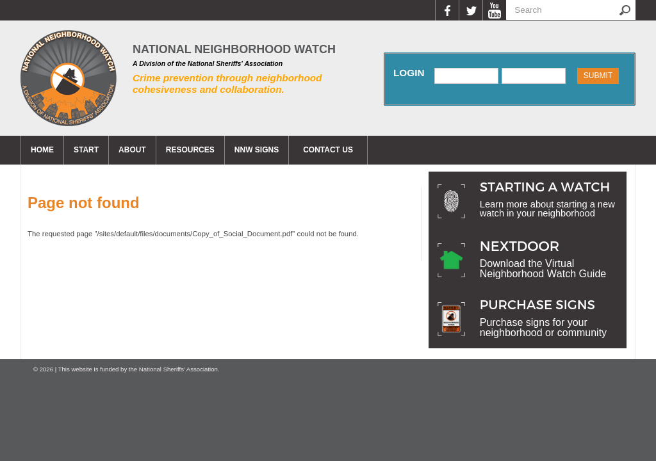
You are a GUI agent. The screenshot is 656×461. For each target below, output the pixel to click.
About (132, 149)
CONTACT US (328, 149)
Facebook (447, 10)
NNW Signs (256, 149)
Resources (190, 149)
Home (42, 149)
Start (86, 149)
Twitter (470, 10)
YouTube (494, 10)
